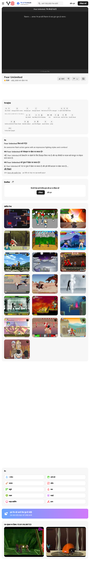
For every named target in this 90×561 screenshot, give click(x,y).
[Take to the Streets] (17, 284)
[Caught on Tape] (17, 218)
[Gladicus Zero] (73, 218)
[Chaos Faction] (45, 262)
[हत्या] (66, 501)
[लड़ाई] (66, 495)
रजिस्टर (40, 192)
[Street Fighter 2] (73, 240)
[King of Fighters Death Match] (17, 262)
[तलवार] (24, 483)
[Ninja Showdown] (17, 305)
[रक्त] (66, 489)
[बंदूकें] (24, 489)
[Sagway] (45, 218)
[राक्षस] (24, 495)
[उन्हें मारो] (66, 477)
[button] (7, 169)
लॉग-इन (72, 3)
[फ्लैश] (66, 483)
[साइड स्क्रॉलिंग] (24, 501)
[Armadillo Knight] (45, 305)
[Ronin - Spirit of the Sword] (17, 240)
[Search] (39, 3)
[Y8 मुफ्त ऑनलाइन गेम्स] (10, 3)
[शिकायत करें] (75, 79)
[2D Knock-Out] (45, 327)
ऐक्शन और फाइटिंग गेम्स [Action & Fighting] (14, 173)
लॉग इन (49, 192)
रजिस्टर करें (83, 3)
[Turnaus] (45, 240)
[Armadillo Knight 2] (73, 305)
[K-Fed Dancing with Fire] (17, 349)
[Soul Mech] (73, 327)
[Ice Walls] (73, 284)
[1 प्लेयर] (24, 477)
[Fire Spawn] (45, 284)
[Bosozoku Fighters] (73, 262)
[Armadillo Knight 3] (17, 327)
